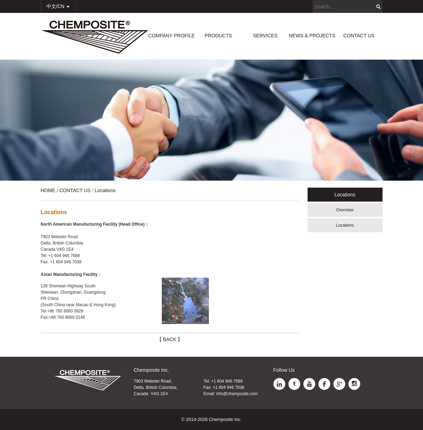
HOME (48, 190)
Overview (345, 210)
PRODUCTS (218, 35)
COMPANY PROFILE (171, 35)
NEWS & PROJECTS (312, 35)
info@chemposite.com (237, 393)
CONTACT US (359, 35)
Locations (345, 225)
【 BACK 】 (170, 339)
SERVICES (265, 35)
